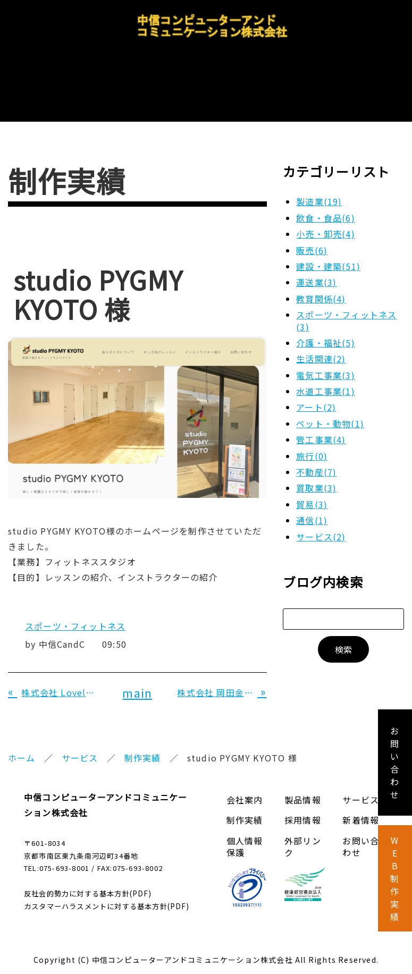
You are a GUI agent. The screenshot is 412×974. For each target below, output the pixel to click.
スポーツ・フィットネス (75, 612)
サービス (202, 80)
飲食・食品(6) (325, 204)
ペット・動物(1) (330, 409)
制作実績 (142, 744)
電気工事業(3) (325, 361)
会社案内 (69, 80)
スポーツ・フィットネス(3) (346, 306)
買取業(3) (316, 474)
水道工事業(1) (325, 377)
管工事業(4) (321, 425)
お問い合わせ (345, 80)
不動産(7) (316, 458)
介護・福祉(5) (325, 329)
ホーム (22, 744)
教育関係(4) (321, 284)
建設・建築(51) (328, 252)
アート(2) (316, 393)
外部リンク (302, 832)
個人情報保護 (244, 832)
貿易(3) (311, 490)
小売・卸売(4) (325, 220)
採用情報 (268, 80)
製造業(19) (319, 187)
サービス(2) (321, 522)
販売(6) (311, 236)
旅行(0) (311, 442)
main (137, 679)
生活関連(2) (321, 344)
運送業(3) (316, 268)
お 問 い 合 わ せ (394, 762)
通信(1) (311, 506)
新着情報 (360, 806)
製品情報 (136, 80)
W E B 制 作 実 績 (394, 878)
